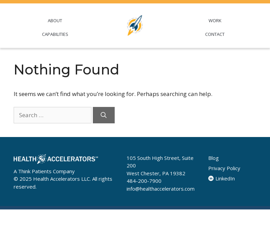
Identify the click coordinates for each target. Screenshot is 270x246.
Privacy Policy (224, 168)
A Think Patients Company (44, 171)
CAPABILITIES (55, 34)
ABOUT (55, 20)
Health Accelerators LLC (61, 178)
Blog (213, 157)
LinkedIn (221, 178)
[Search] (104, 115)
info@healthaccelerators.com (161, 188)
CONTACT (215, 34)
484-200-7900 (144, 180)
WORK (215, 20)
